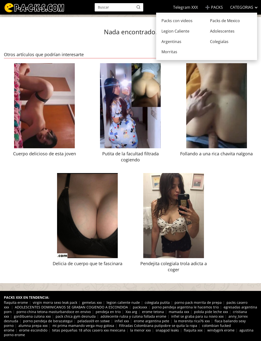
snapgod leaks (167, 330)
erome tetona (153, 311)
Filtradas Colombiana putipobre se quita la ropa (158, 325)
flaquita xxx (193, 330)
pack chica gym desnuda (76, 316)
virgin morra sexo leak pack (55, 302)
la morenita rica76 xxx (192, 321)
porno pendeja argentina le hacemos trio (185, 307)
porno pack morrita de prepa (198, 302)
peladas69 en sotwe (93, 321)
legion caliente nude (123, 302)
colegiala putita (157, 302)
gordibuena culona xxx (32, 316)
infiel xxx (122, 321)
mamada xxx (179, 311)
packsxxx (140, 307)
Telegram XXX (185, 7)
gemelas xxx (92, 302)
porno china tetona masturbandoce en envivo (54, 311)
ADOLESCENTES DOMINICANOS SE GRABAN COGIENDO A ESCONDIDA (71, 307)
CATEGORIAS (241, 7)
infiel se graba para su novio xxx (197, 316)
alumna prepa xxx (33, 325)
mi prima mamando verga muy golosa (83, 325)
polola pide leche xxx (211, 311)
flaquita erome (16, 302)
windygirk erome (221, 330)
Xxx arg (131, 311)
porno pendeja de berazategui (48, 321)
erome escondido (33, 330)
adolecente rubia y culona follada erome (133, 316)
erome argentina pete (151, 321)
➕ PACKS (214, 7)
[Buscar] (138, 7)
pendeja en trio (108, 311)
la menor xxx (140, 330)
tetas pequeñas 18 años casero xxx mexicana (88, 330)
